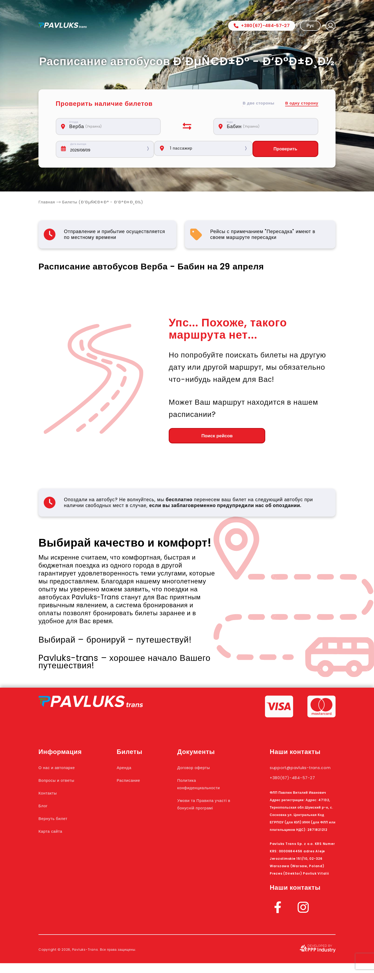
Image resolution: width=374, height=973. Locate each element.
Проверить (287, 149)
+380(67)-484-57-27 (262, 26)
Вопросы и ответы (62, 782)
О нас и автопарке (62, 769)
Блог (44, 807)
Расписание (133, 782)
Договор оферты (202, 769)
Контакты (50, 795)
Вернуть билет (57, 820)
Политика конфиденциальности (209, 786)
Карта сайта (54, 833)
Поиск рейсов (197, 437)
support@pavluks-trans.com (296, 773)
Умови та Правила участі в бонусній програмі (205, 810)
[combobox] (111, 126)
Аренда (128, 769)
